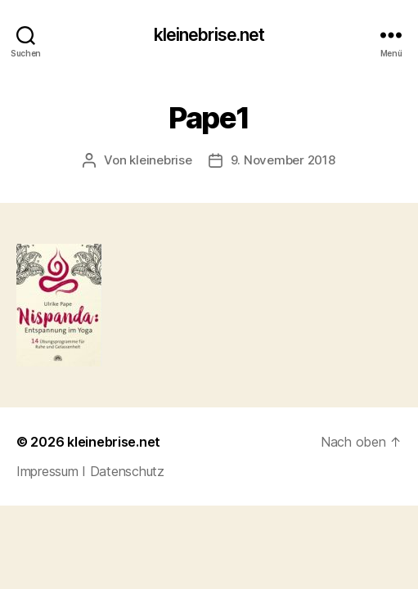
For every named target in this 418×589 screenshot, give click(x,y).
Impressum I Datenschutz (90, 471)
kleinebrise (160, 160)
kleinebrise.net (209, 34)
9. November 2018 (283, 160)
